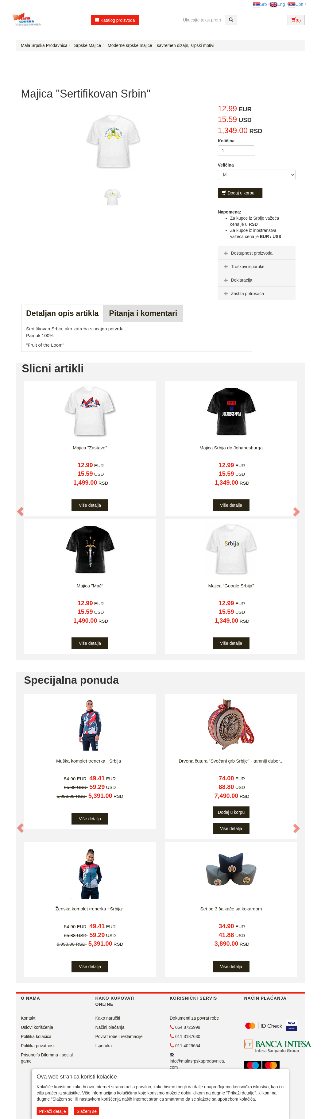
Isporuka (103, 1045)
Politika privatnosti (38, 1045)
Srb (260, 4)
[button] (20, 511)
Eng (277, 4)
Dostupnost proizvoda (247, 253)
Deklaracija (237, 280)
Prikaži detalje (52, 1111)
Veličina (226, 165)
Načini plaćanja (110, 1027)
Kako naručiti (107, 1018)
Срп (295, 4)
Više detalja (90, 505)
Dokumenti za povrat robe (194, 1018)
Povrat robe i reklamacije (119, 1036)
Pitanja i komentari (143, 313)
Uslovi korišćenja (37, 1027)
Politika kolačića (36, 1036)
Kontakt (28, 1018)
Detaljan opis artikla (62, 313)
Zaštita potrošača (243, 293)
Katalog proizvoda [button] (115, 20)
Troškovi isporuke (243, 266)
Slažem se (87, 1111)
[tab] (257, 253)
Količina (226, 140)
